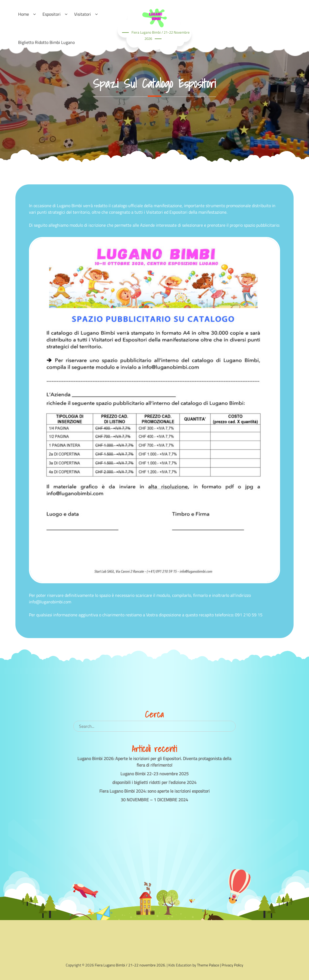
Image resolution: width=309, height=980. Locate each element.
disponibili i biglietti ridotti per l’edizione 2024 (154, 782)
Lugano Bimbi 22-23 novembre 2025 (154, 773)
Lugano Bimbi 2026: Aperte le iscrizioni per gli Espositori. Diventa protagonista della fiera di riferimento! (154, 761)
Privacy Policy (232, 965)
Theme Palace (208, 965)
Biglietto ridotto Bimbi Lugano (46, 42)
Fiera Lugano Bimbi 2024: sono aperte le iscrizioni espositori (154, 791)
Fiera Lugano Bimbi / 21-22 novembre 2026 (130, 965)
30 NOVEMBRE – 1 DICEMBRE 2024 (154, 799)
